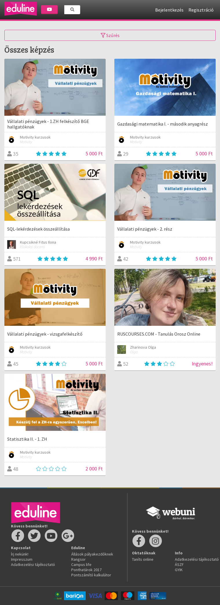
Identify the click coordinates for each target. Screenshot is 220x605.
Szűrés (110, 35)
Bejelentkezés (169, 10)
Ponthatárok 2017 (86, 569)
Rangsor (78, 559)
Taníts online (142, 559)
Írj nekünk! (19, 554)
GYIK (179, 569)
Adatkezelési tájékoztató (33, 564)
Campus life (81, 564)
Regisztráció (201, 10)
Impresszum (21, 559)
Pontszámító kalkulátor (91, 575)
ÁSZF (179, 564)
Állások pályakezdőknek (92, 554)
